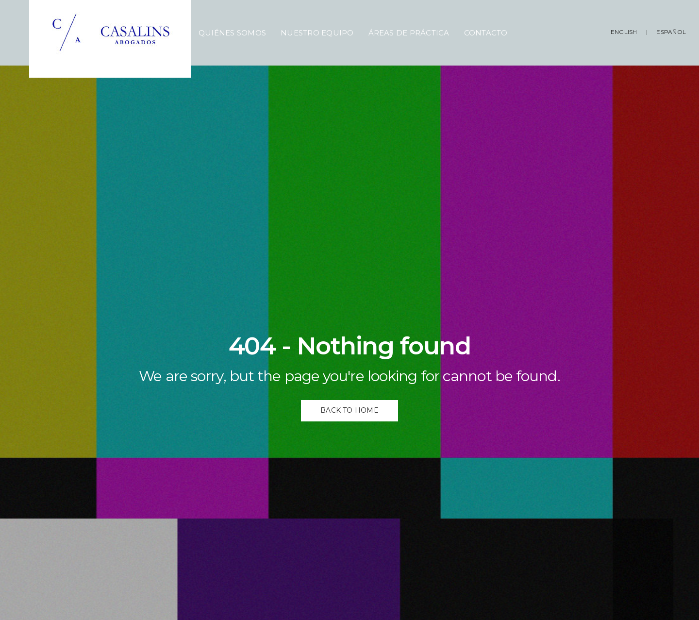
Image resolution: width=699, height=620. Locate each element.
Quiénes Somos (232, 32)
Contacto (486, 32)
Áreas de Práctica (408, 32)
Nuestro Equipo (317, 32)
